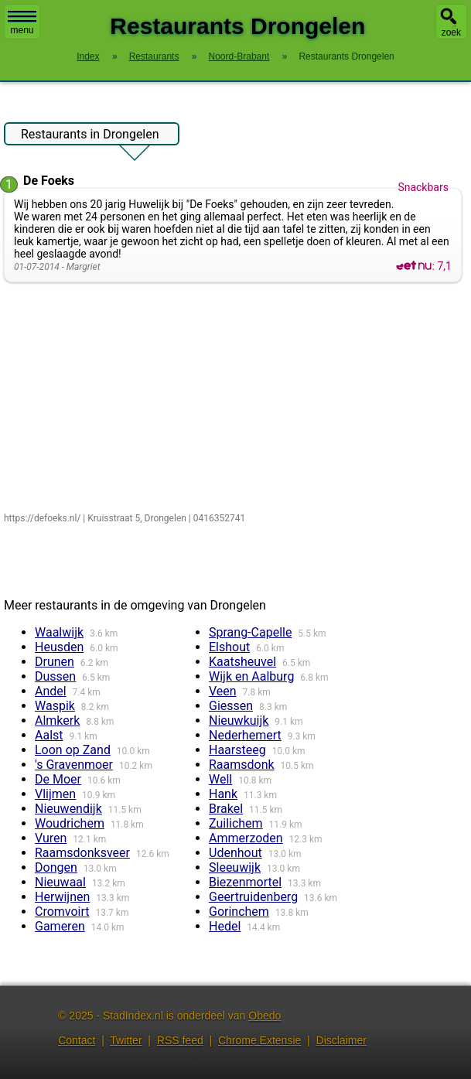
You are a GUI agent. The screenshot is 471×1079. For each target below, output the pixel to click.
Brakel (226, 808)
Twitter (126, 1040)
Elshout (229, 647)
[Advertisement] (233, 398)
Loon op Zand (73, 750)
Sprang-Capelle (250, 632)
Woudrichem (69, 823)
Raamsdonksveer (82, 852)
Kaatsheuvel (242, 661)
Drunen (54, 661)
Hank (223, 794)
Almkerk (57, 720)
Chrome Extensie (259, 1040)
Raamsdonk (242, 764)
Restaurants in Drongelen (90, 136)
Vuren (51, 838)
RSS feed (180, 1040)
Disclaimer (341, 1040)
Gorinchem (239, 911)
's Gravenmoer (74, 764)
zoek (451, 32)
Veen (223, 691)
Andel (51, 691)
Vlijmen (55, 794)
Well (220, 779)
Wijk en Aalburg (251, 676)
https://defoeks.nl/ (42, 518)
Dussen (55, 676)
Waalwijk (59, 632)
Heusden (59, 647)
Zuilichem (236, 823)
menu (22, 23)
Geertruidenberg (253, 896)
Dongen (56, 867)
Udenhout (235, 852)
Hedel (225, 926)
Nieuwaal (60, 882)
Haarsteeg (237, 750)
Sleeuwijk (235, 867)
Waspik (55, 705)
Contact (76, 1040)
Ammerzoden (246, 838)
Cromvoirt (62, 911)
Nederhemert (245, 735)
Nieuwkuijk (238, 720)
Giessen (231, 705)
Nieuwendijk (68, 808)
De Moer (58, 779)
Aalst (49, 735)
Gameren (60, 926)
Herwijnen (62, 896)
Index (88, 56)
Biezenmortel (245, 882)
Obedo (264, 1015)
